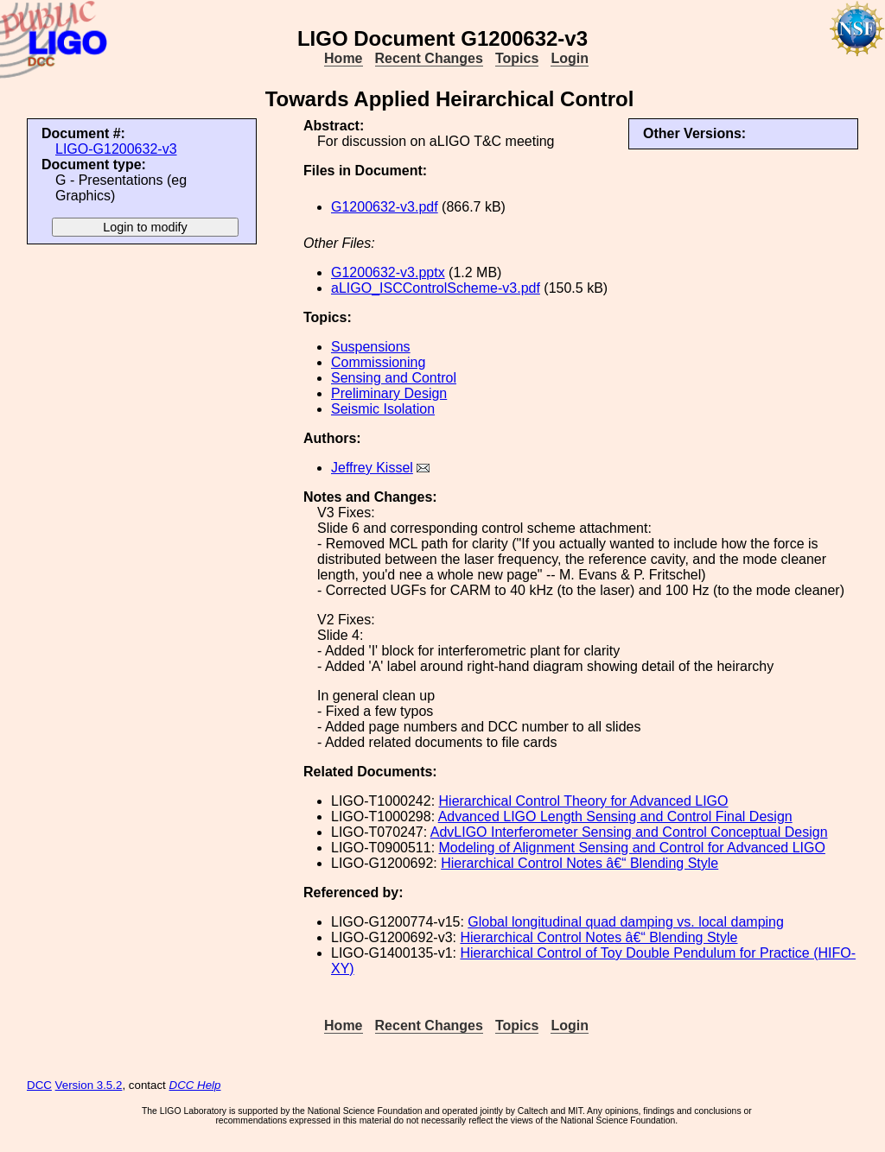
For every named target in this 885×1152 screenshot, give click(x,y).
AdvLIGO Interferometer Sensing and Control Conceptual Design (629, 832)
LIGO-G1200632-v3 (116, 149)
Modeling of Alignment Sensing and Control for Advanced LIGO (632, 847)
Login (570, 58)
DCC (39, 1085)
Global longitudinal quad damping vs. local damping (626, 922)
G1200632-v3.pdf (384, 206)
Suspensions (371, 346)
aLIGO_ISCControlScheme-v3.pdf (435, 288)
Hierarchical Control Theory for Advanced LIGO (584, 801)
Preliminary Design (389, 393)
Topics (516, 58)
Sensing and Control (393, 377)
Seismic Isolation (383, 409)
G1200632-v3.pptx (388, 272)
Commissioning (378, 362)
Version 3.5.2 (89, 1085)
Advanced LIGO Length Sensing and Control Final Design (615, 816)
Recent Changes (429, 58)
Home (343, 58)
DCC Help (195, 1085)
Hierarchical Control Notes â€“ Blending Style (579, 863)
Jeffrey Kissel (372, 467)
